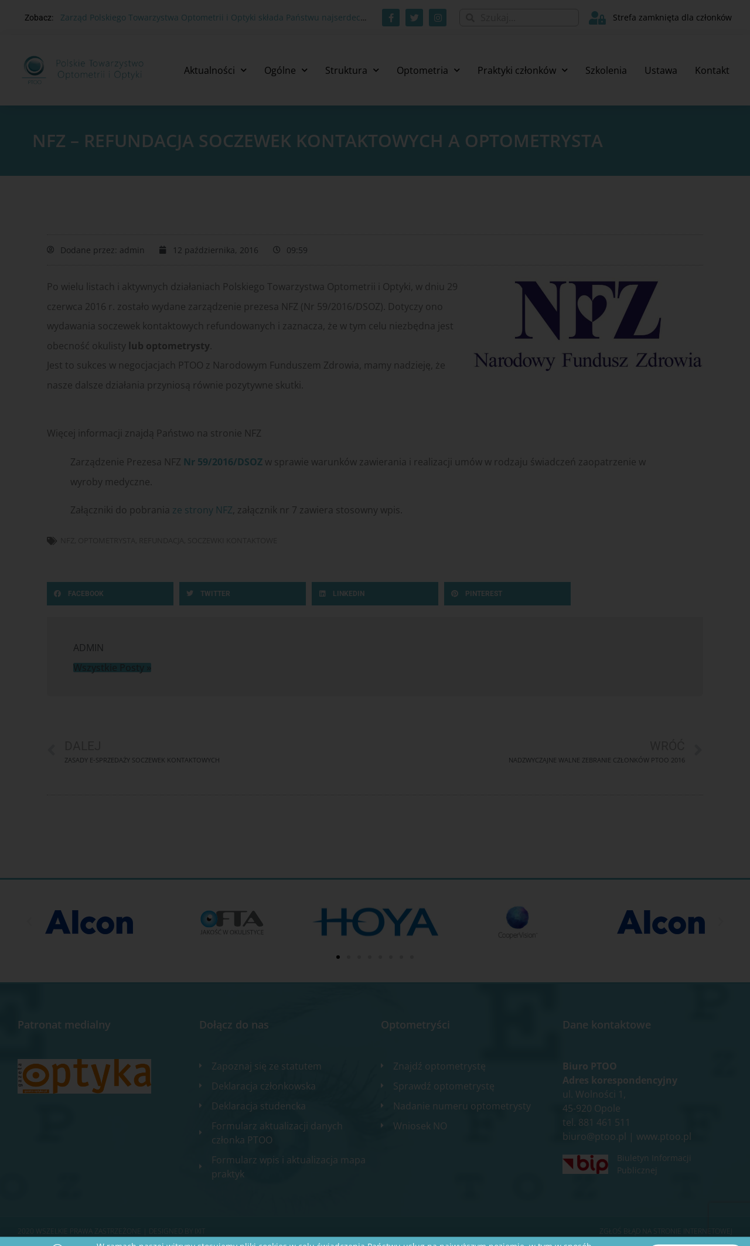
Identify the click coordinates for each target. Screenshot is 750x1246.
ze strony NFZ (202, 509)
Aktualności (215, 70)
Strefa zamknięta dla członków (672, 17)
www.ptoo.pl (663, 1136)
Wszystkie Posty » (112, 667)
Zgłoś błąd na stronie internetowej (665, 1231)
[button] (110, 593)
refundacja (161, 540)
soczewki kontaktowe (232, 540)
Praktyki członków (523, 70)
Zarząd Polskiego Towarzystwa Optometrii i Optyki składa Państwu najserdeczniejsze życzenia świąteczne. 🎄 (274, 17)
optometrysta (106, 540)
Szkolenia (606, 70)
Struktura (352, 70)
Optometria (428, 70)
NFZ (67, 540)
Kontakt (712, 70)
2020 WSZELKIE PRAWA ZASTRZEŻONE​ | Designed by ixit (111, 1231)
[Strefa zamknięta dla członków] (597, 18)
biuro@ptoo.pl (594, 1136)
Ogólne (286, 70)
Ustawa (661, 70)
